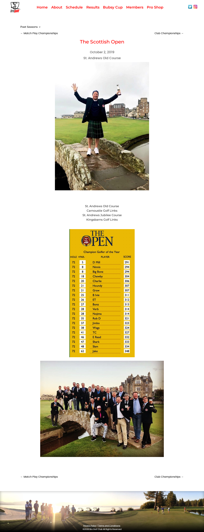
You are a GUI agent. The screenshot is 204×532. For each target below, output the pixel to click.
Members (134, 7)
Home (42, 7)
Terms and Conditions (109, 525)
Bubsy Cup (113, 7)
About (56, 7)
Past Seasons (29, 27)
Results (92, 7)
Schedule (74, 7)
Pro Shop (155, 7)
